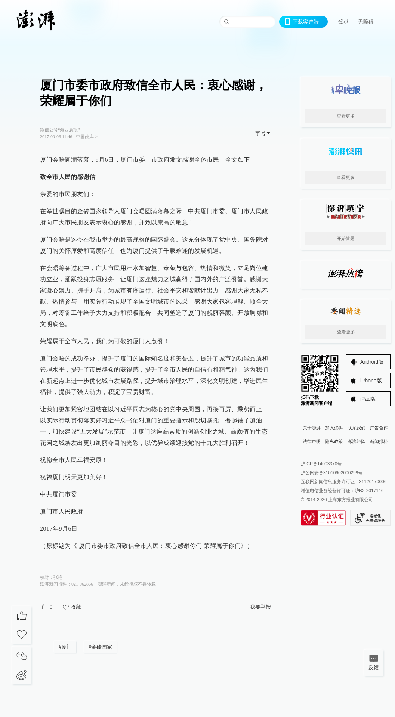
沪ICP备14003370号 (321, 463)
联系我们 (356, 428)
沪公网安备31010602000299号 (331, 472)
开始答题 (346, 238)
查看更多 (346, 116)
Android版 (371, 362)
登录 (343, 21)
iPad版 (368, 399)
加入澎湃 (334, 428)
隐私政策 (334, 441)
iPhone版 (371, 381)
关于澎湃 (312, 428)
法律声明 (312, 441)
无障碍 (366, 22)
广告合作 (379, 428)
